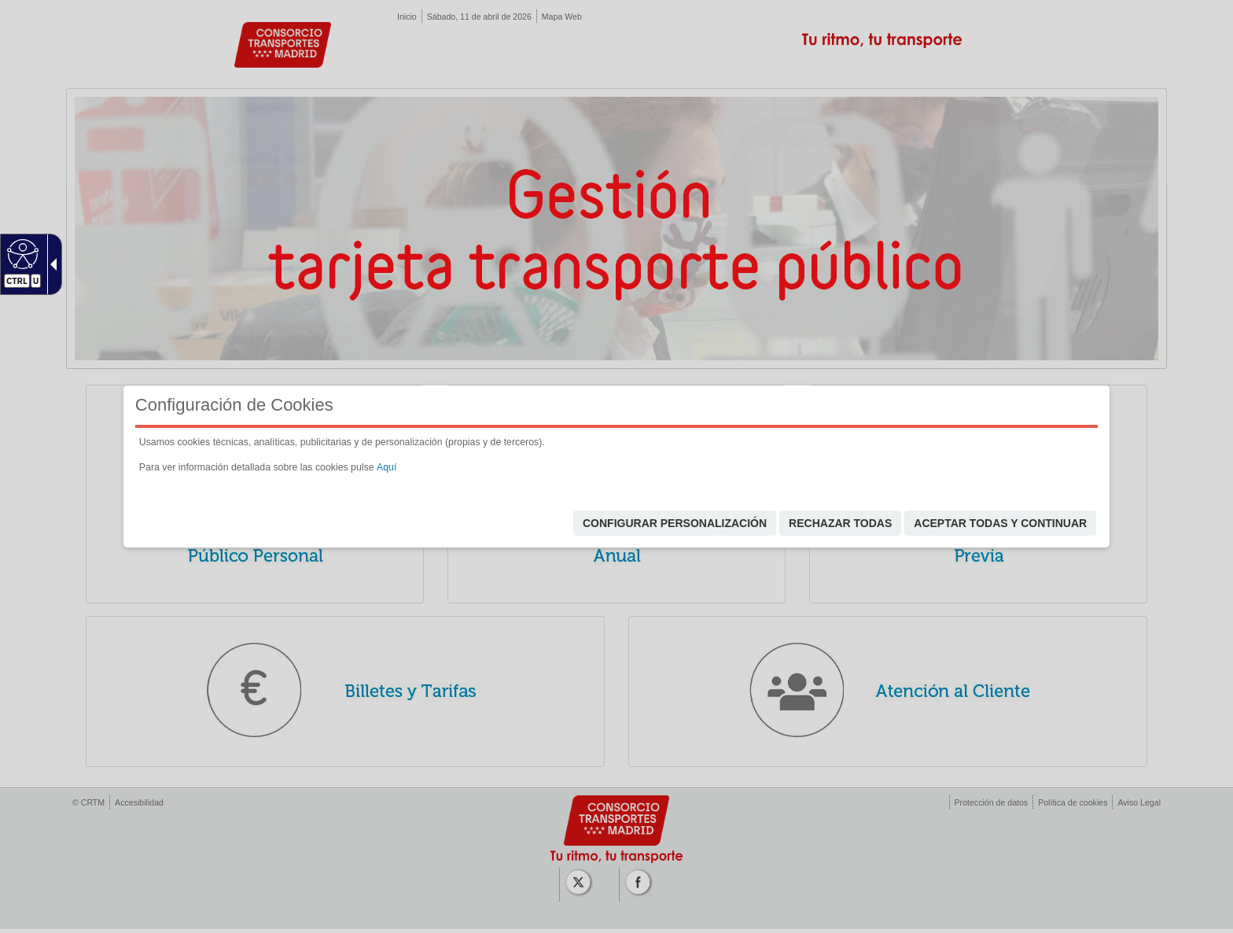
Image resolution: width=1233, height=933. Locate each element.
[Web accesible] (21, 253)
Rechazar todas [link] (840, 523)
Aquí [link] (386, 467)
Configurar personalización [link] (675, 523)
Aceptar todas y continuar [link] (1000, 523)
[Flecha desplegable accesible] (50, 264)
